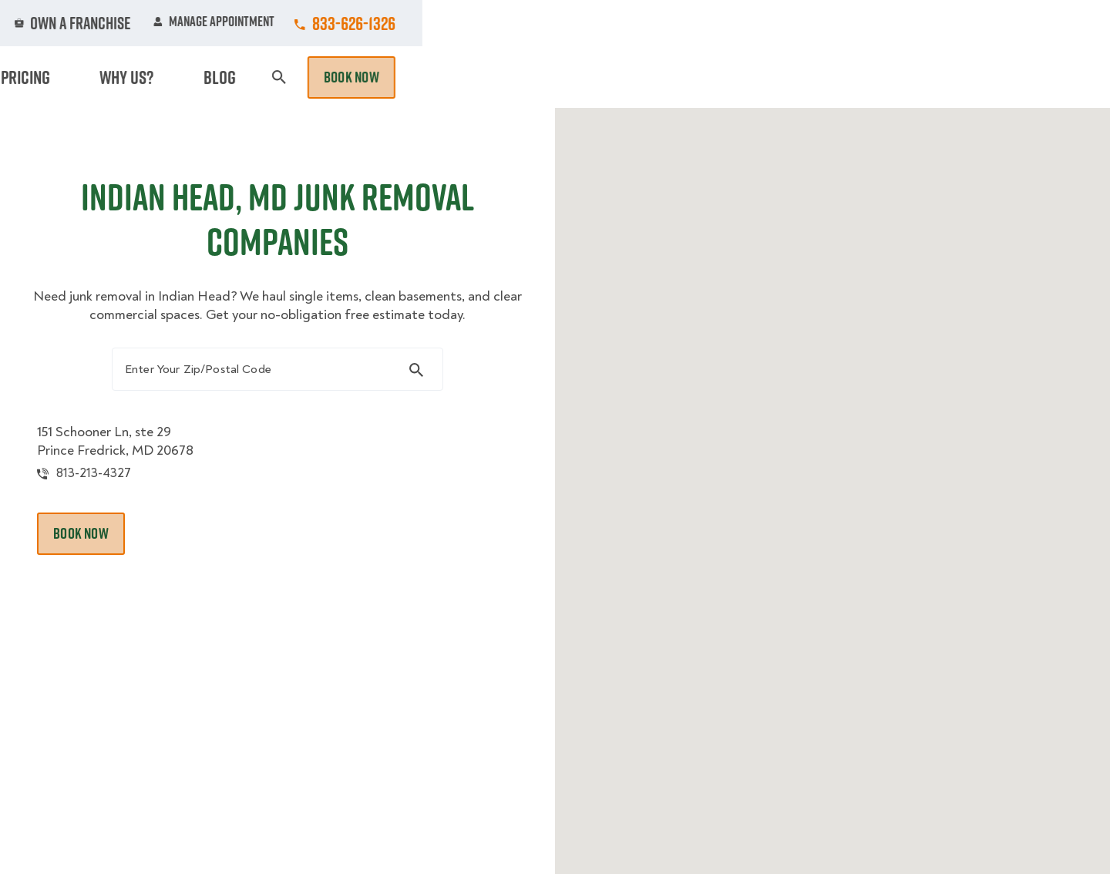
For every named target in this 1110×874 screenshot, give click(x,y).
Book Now (1039, 77)
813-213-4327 (117, 488)
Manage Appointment (901, 23)
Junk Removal (434, 77)
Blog (922, 77)
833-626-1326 (1041, 23)
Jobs (356, 23)
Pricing (787, 77)
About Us (666, 23)
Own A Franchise (768, 23)
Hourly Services (688, 77)
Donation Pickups (557, 77)
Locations (580, 23)
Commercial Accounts (461, 23)
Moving (346, 77)
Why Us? (859, 77)
